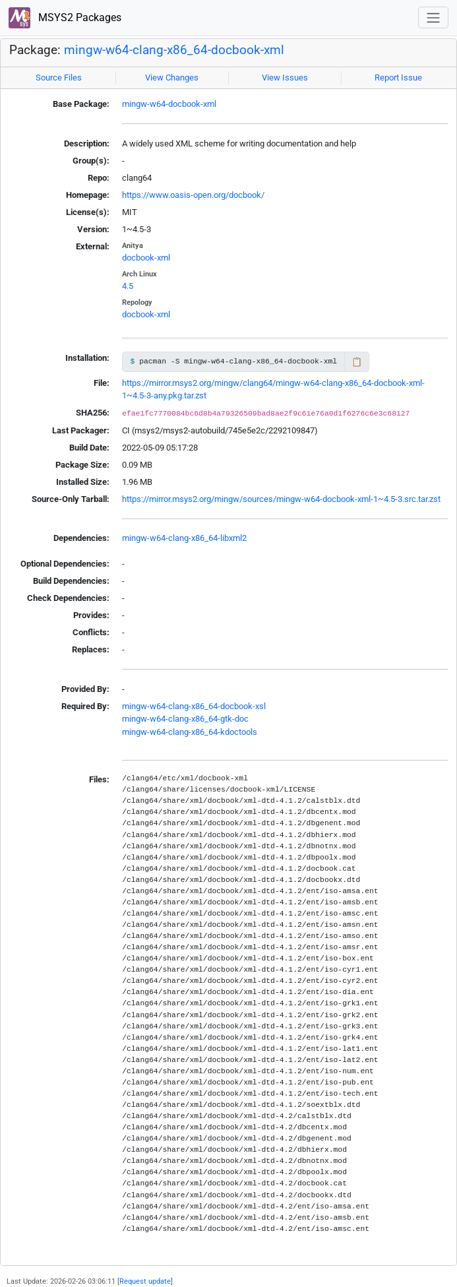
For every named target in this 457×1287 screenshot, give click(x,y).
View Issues (285, 77)
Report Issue (398, 77)
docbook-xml (146, 258)
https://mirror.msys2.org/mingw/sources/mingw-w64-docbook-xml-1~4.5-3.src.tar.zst (281, 499)
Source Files (59, 77)
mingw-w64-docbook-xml (169, 104)
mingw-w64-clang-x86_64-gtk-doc (185, 719)
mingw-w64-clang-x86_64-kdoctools (189, 732)
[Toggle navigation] (433, 17)
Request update (145, 1281)
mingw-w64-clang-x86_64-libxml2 (184, 538)
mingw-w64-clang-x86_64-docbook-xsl (194, 706)
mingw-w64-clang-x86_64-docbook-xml (174, 50)
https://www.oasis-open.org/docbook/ (193, 195)
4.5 (127, 286)
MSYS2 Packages (65, 18)
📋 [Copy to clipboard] (356, 362)
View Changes (171, 77)
